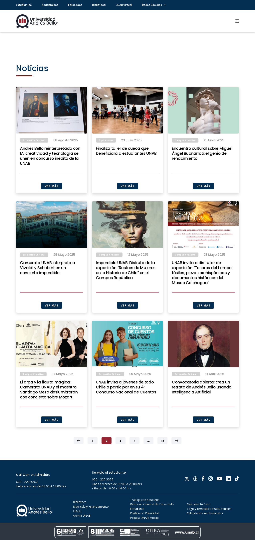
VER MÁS (51, 186)
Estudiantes (24, 5)
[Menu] (237, 21)
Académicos (50, 5)
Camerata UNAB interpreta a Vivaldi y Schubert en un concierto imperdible (47, 281)
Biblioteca (99, 5)
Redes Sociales (154, 5)
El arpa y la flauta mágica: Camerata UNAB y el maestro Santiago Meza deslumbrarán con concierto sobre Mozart (49, 403)
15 (162, 454)
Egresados (75, 5)
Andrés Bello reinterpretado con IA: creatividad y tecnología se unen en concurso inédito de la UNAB (50, 156)
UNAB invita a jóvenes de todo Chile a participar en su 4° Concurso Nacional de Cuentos (126, 400)
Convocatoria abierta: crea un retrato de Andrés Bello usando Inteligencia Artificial (201, 400)
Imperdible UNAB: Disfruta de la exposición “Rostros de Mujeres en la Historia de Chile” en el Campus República (125, 284)
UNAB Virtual (124, 5)
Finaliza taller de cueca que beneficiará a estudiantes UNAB (126, 151)
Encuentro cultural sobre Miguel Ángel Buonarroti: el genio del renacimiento (202, 153)
